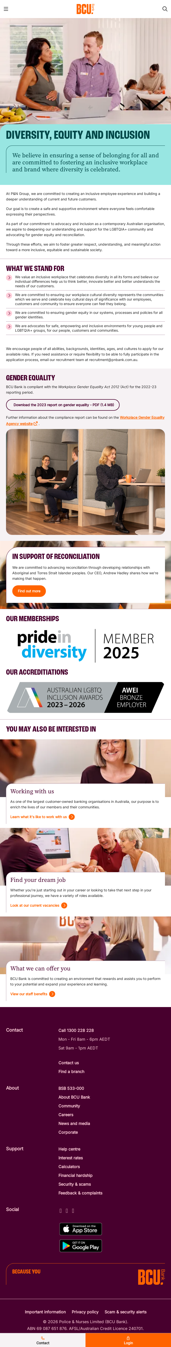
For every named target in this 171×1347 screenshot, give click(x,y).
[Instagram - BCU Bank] (67, 1210)
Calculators (69, 1166)
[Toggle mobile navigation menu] (6, 9)
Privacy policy (85, 1311)
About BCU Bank (74, 1097)
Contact (42, 1340)
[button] (63, 405)
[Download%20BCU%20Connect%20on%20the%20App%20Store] (80, 1229)
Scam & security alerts (125, 1311)
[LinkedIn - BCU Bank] (73, 1210)
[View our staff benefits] (32, 994)
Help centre (69, 1149)
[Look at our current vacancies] (38, 905)
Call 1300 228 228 (76, 1030)
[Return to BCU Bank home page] (85, 9)
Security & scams (74, 1184)
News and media (74, 1123)
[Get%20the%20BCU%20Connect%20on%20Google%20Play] (80, 1245)
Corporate (68, 1132)
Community (69, 1105)
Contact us (68, 1062)
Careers (65, 1114)
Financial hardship (75, 1175)
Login (128, 1340)
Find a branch (71, 1071)
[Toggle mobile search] (165, 9)
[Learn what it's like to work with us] (42, 817)
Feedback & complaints (80, 1192)
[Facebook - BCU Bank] (60, 1210)
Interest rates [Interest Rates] (70, 1157)
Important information (45, 1311)
